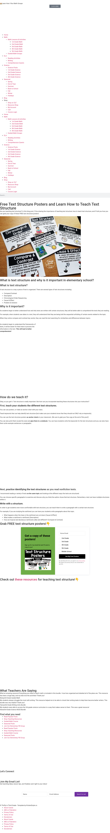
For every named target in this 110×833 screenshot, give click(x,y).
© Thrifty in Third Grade (8, 805)
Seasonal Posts (9, 724)
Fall (9, 91)
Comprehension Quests (16, 63)
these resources (26, 579)
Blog (5, 98)
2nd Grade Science (14, 72)
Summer (11, 86)
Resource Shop (13, 105)
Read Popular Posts (11, 717)
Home (6, 35)
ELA (5, 56)
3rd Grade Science (14, 75)
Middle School (67, 551)
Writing (10, 61)
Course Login (12, 112)
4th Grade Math (17, 49)
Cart (9, 110)
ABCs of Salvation (10, 810)
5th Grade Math (17, 51)
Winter (10, 93)
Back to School (13, 89)
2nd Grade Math (17, 44)
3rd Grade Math (17, 46)
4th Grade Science (14, 77)
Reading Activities (14, 58)
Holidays (11, 96)
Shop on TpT (12, 103)
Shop (5, 100)
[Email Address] (61, 794)
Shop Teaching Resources (13, 719)
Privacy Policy (9, 812)
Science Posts (13, 68)
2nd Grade (65, 538)
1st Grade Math (17, 42)
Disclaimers (8, 817)
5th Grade (65, 548)
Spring (10, 82)
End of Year (12, 84)
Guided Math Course (11, 721)
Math (6, 37)
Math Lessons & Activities (17, 39)
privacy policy (81, 561)
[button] (38, 560)
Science (6, 65)
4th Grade (65, 545)
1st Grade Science (14, 70)
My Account (12, 107)
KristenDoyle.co (31, 805)
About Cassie (8, 808)
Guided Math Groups (15, 53)
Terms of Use (8, 815)
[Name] (34, 794)
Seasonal (7, 79)
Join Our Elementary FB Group (14, 726)
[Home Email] (72, 533)
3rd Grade (65, 541)
